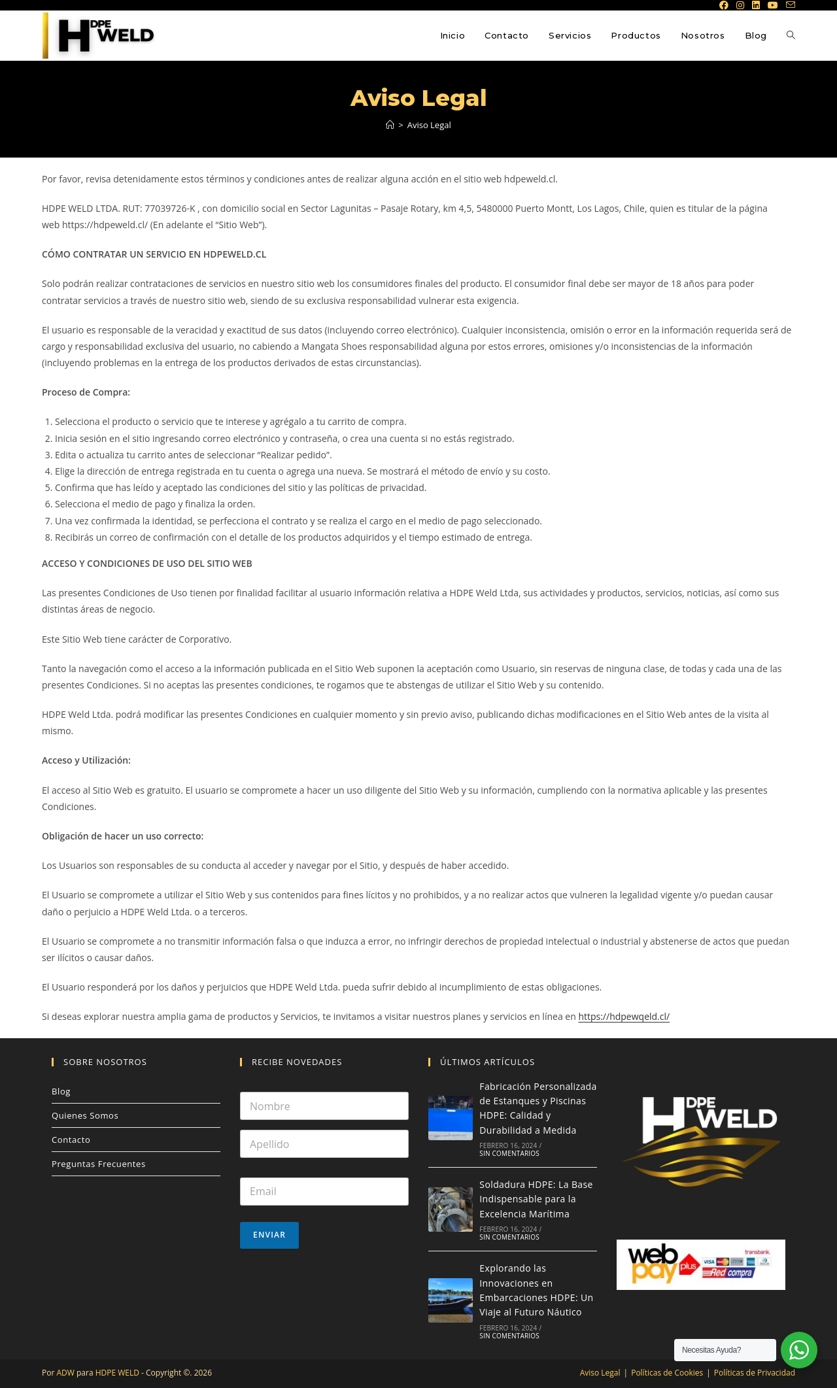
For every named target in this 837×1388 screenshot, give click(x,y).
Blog (61, 1091)
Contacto (71, 1139)
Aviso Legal (429, 125)
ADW (64, 1372)
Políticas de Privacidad (754, 1372)
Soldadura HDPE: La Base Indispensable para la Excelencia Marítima (536, 1199)
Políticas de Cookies (667, 1372)
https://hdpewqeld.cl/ (624, 1016)
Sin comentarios (509, 1153)
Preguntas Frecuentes (99, 1164)
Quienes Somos (85, 1115)
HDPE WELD (116, 1372)
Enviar (269, 1234)
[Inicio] (390, 125)
